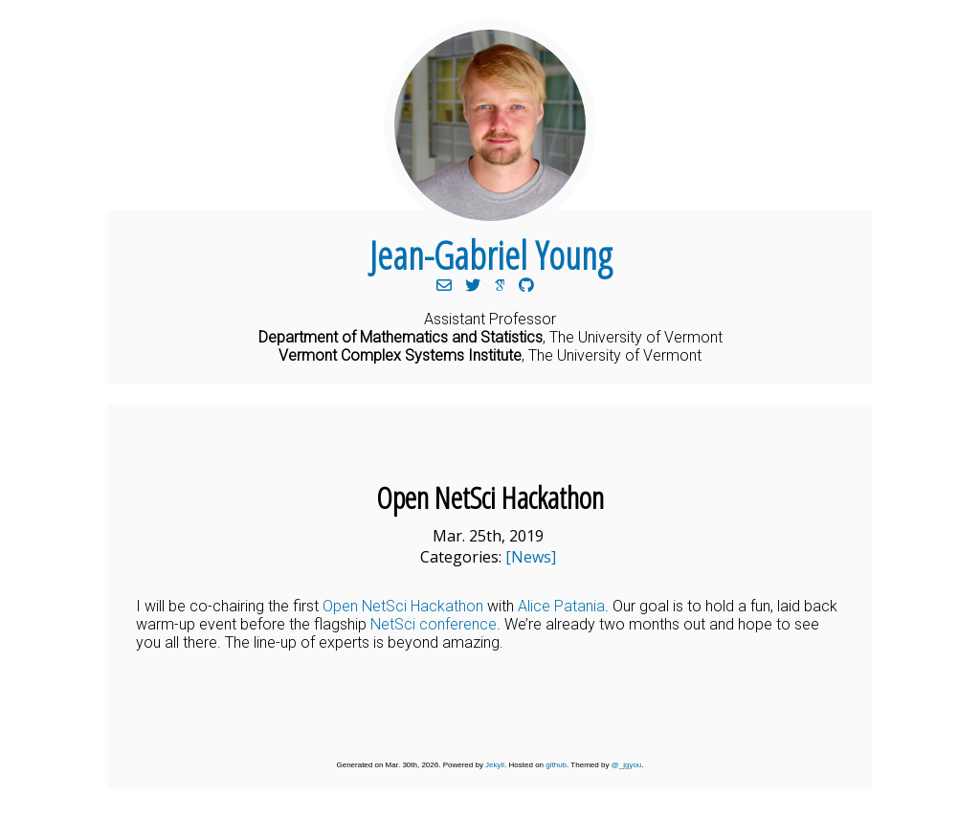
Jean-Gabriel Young (490, 255)
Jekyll (494, 765)
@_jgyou (627, 765)
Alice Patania (561, 606)
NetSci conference (433, 624)
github (556, 765)
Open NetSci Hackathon (403, 606)
